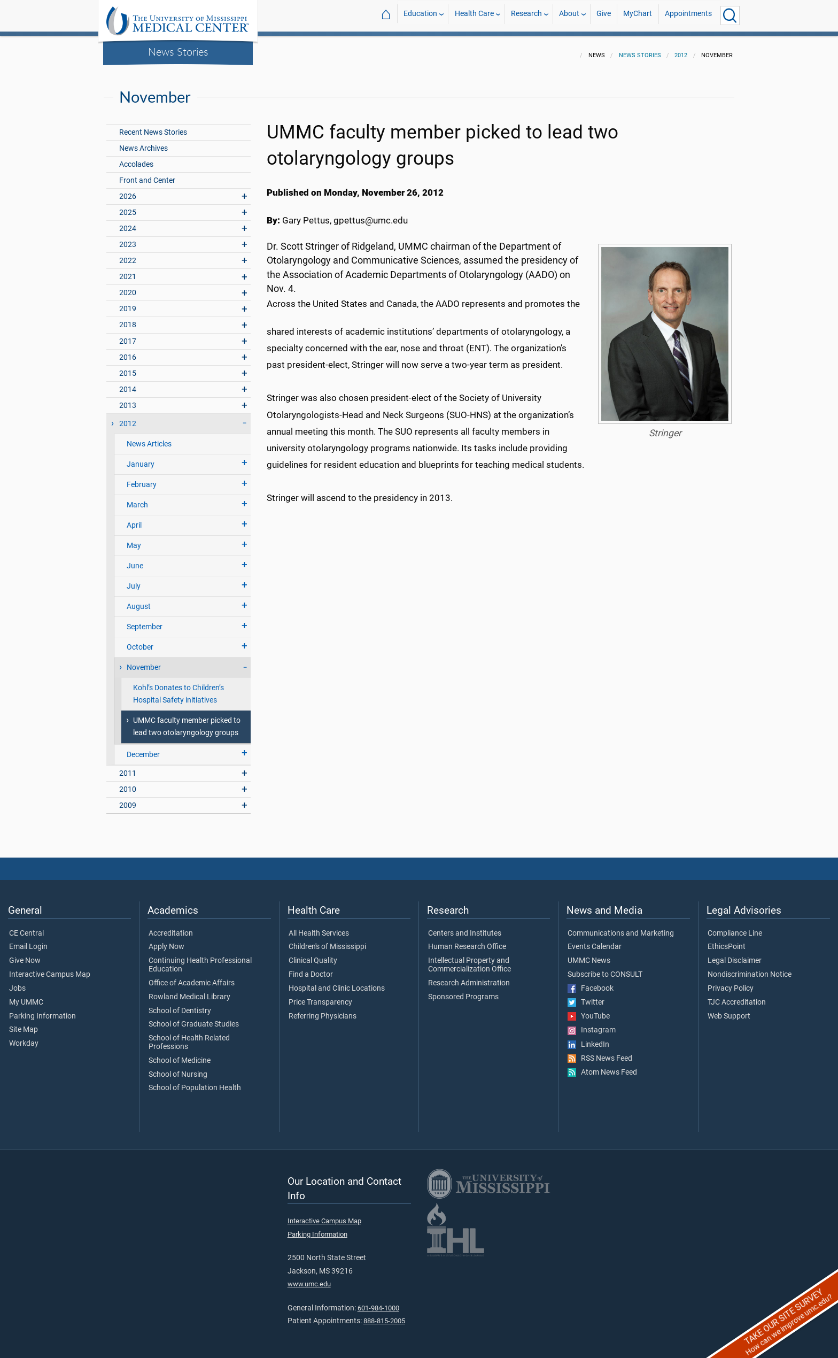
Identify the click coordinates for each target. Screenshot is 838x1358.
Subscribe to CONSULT (605, 968)
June (135, 559)
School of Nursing (178, 1068)
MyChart (637, 15)
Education (420, 15)
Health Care (474, 15)
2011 (127, 766)
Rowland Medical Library (189, 990)
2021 (127, 270)
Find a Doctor (311, 968)
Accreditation (171, 927)
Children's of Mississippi (327, 940)
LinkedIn (588, 1038)
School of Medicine (180, 1054)
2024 (127, 222)
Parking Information (42, 1010)
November (144, 661)
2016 (127, 351)
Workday (23, 1037)
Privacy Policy (731, 982)
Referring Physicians (322, 1010)
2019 (127, 302)
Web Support (729, 1010)
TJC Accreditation (737, 996)
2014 (127, 383)
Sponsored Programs (463, 990)
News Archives (143, 141)
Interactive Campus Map (49, 968)
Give (603, 15)
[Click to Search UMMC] (730, 15)
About (569, 15)
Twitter (586, 996)
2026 (127, 190)
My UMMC (26, 996)
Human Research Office (467, 940)
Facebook (591, 982)
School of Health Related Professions (189, 1036)
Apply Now (166, 940)
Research (526, 15)
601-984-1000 (378, 1302)
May (134, 539)
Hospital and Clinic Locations (337, 982)
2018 (127, 318)
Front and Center (147, 174)
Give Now (25, 954)
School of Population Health (195, 1081)
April (134, 518)
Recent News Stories (153, 125)
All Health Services (319, 927)
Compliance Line (735, 927)
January (140, 457)
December (143, 748)
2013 (127, 399)
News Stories (178, 51)
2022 (127, 254)
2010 (127, 783)
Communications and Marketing (621, 927)
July (134, 579)
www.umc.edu (309, 1278)
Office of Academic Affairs (192, 977)
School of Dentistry (180, 1004)
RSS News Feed (600, 1052)
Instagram (592, 1024)
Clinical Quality (313, 954)
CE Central (26, 927)
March (137, 498)
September (144, 620)
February (142, 478)
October (140, 640)
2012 (680, 48)
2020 (127, 286)
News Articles (149, 437)
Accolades (136, 158)
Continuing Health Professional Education (200, 958)
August (139, 600)
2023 (127, 238)
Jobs (17, 982)
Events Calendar (595, 940)
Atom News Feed (602, 1066)
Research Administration (469, 977)
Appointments (688, 15)
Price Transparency (320, 996)
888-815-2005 (384, 1314)
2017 (127, 335)
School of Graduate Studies (194, 1018)
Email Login (28, 940)
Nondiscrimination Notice (750, 968)
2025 (127, 206)
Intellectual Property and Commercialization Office (469, 958)
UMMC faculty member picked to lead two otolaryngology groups (186, 720)
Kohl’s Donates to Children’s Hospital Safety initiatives (178, 687)
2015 (127, 367)
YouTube (589, 1010)
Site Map (23, 1023)
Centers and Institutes (464, 927)
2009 (127, 799)
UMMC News (589, 954)
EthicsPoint (727, 940)
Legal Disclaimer (735, 954)
